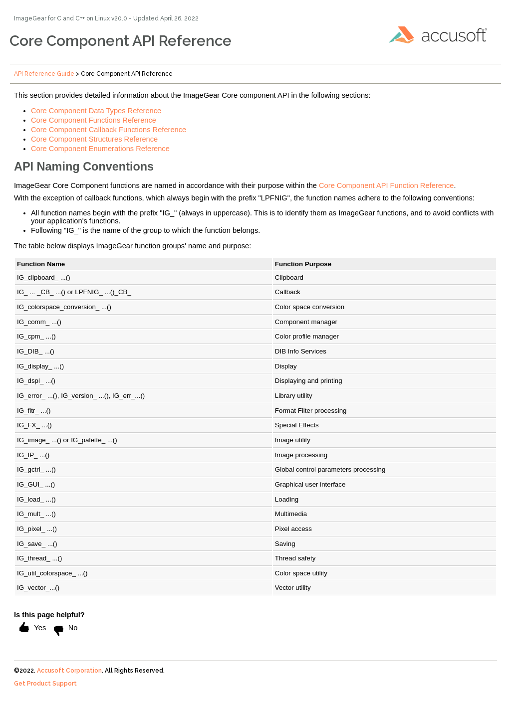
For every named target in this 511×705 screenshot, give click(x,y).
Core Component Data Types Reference (96, 111)
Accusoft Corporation (69, 670)
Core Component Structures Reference (94, 139)
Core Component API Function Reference (386, 185)
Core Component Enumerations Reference (100, 149)
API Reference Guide (44, 73)
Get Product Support (45, 683)
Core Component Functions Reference (93, 120)
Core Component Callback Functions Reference (108, 130)
